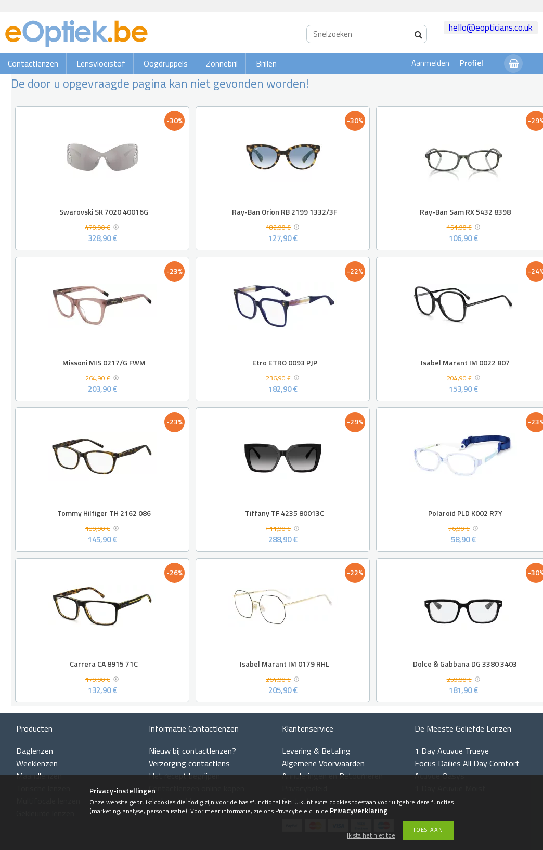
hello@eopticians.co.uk (491, 27)
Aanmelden (430, 63)
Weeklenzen (37, 763)
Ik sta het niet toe (371, 836)
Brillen (266, 63)
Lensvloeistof (100, 63)
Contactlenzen (33, 63)
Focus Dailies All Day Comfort (467, 763)
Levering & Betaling (316, 751)
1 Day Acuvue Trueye (452, 751)
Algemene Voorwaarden (323, 763)
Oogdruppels (166, 63)
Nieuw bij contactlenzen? (192, 751)
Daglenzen (34, 751)
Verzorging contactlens (189, 763)
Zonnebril (222, 63)
